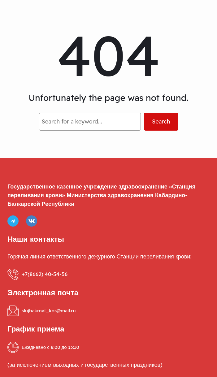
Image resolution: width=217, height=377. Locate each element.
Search (161, 121)
